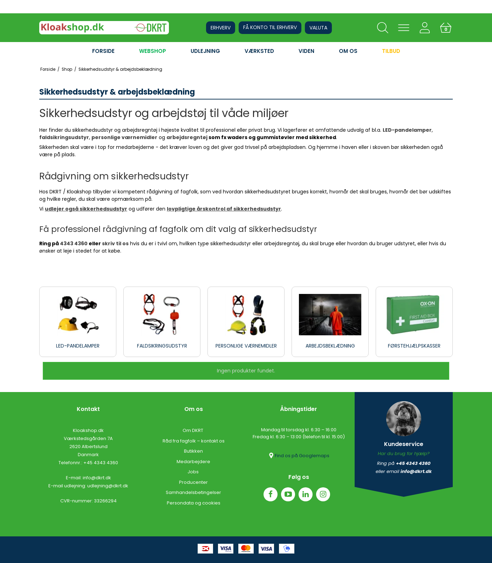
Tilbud (391, 51)
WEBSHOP (152, 51)
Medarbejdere (193, 461)
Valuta (318, 27)
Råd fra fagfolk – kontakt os (194, 441)
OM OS (348, 51)
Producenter (193, 482)
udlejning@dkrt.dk (107, 485)
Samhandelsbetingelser (193, 492)
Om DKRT (193, 430)
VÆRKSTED (259, 51)
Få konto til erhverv (270, 27)
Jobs (193, 471)
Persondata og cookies (193, 503)
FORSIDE (103, 51)
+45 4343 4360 (100, 462)
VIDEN (306, 51)
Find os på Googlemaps (298, 455)
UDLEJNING (205, 51)
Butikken (193, 451)
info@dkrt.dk (97, 477)
